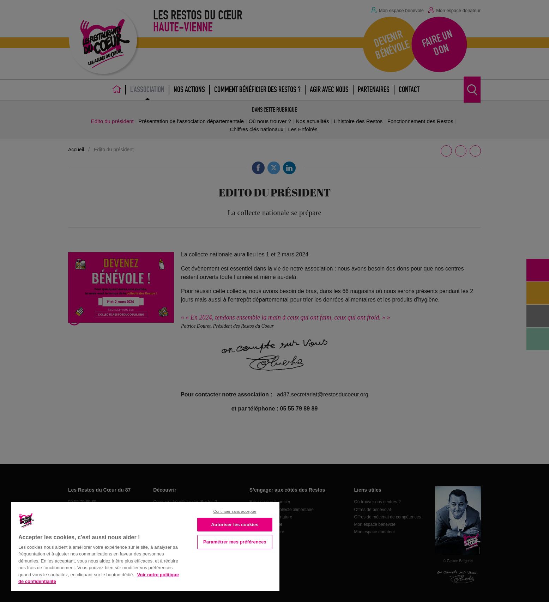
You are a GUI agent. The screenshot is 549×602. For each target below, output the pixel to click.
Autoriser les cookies (234, 524)
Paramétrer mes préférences (234, 542)
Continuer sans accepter (234, 511)
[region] (145, 546)
